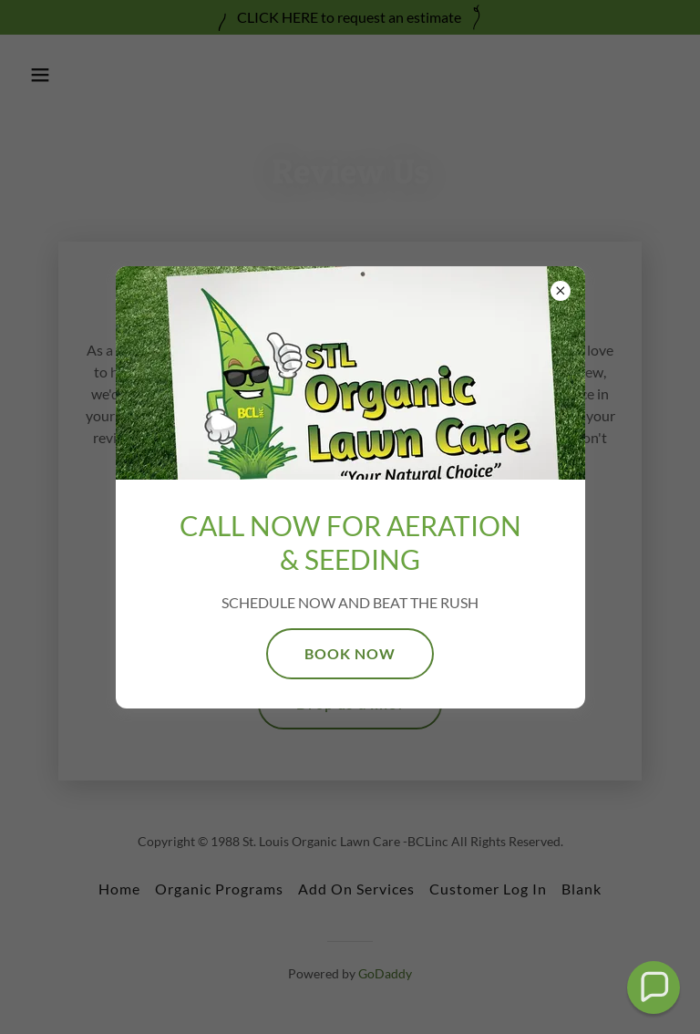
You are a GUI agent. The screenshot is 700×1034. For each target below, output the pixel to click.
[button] (654, 988)
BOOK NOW (350, 653)
